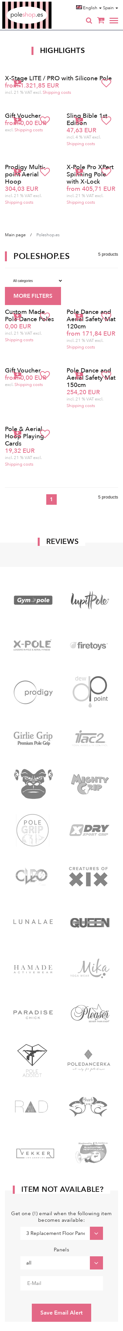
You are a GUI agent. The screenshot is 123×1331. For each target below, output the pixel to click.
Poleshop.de (42, 4)
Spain (110, 8)
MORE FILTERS (32, 296)
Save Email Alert (61, 1313)
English (89, 8)
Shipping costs (57, 92)
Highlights (62, 51)
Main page (15, 235)
